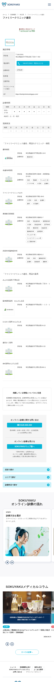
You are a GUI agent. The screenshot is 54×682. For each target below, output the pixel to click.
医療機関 (13, 14)
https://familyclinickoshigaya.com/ (27, 94)
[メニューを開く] (49, 4)
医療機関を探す (25, 667)
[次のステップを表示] (12, 562)
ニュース (13, 667)
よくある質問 (38, 669)
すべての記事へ (27, 652)
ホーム (5, 14)
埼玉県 (22, 14)
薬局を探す (38, 667)
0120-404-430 (26, 425)
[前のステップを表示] (7, 562)
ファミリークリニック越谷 (35, 14)
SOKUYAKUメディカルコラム (19, 669)
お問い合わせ (17, 672)
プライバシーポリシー (33, 672)
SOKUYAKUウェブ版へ (25, 446)
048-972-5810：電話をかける (33, 63)
